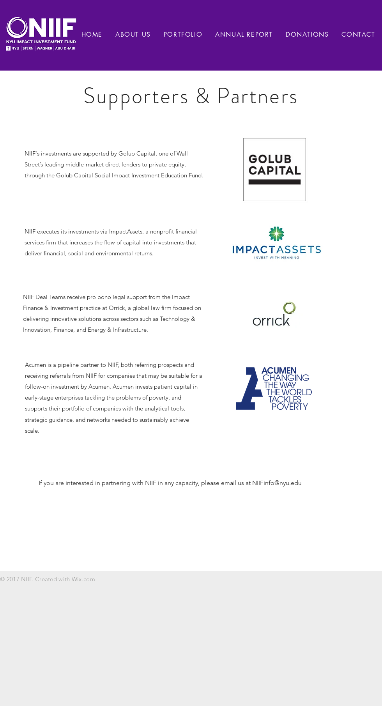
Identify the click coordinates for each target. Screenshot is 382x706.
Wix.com (83, 579)
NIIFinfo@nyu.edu (277, 483)
